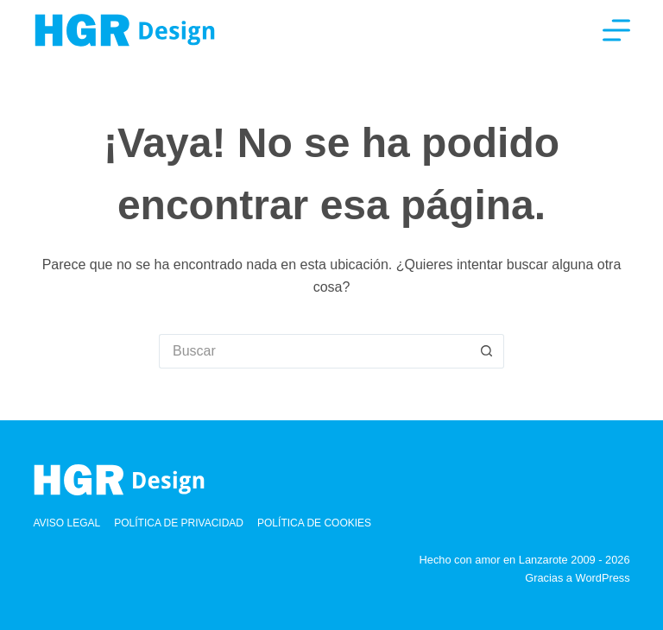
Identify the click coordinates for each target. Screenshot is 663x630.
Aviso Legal (66, 523)
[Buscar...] (314, 351)
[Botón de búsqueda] (487, 351)
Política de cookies (314, 523)
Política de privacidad (178, 523)
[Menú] (616, 30)
